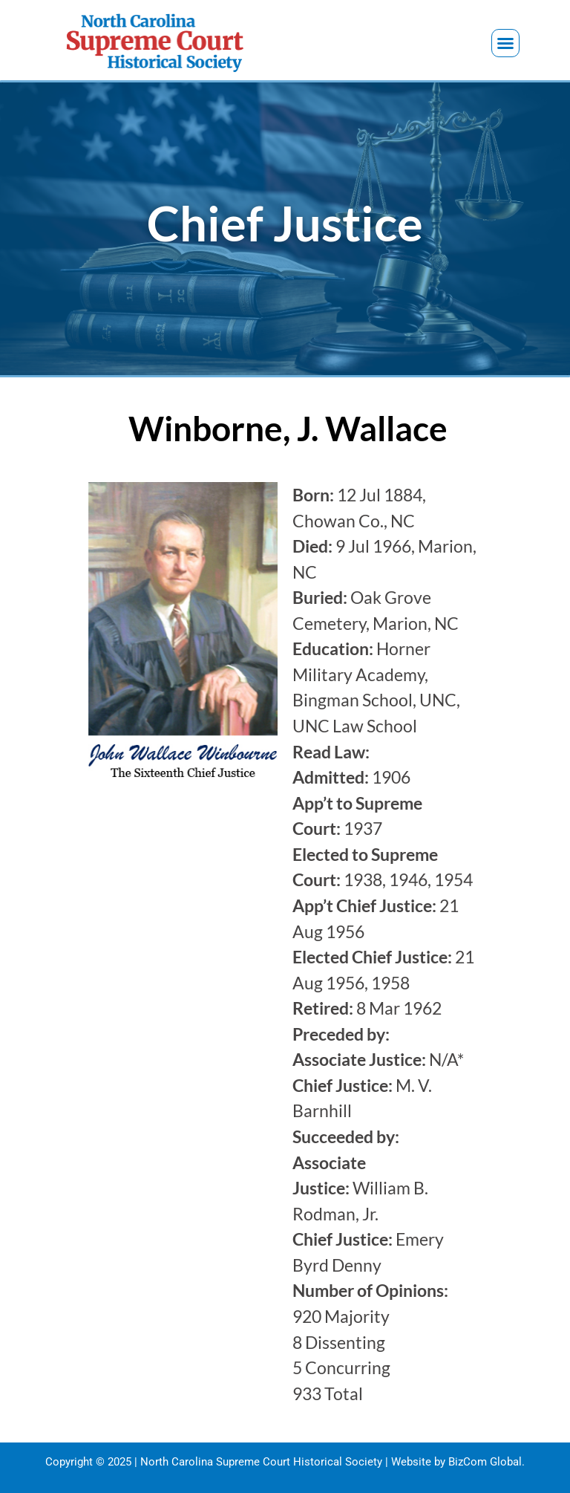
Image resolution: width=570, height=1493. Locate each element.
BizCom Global (485, 1461)
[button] (505, 43)
